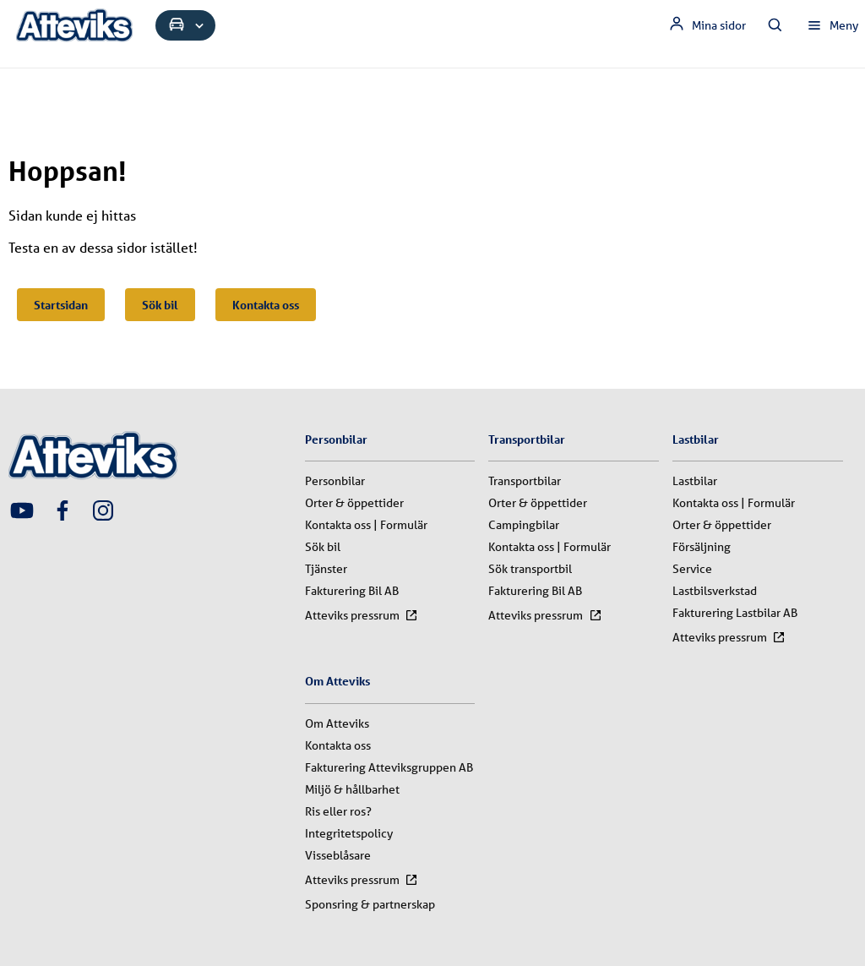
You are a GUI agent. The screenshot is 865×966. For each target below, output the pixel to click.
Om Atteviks (337, 723)
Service (692, 568)
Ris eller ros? (338, 811)
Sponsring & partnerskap (370, 904)
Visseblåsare (338, 855)
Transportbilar (524, 480)
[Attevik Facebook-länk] (62, 512)
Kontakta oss (265, 305)
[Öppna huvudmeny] (832, 25)
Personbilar (335, 480)
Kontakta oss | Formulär (366, 524)
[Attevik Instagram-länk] (103, 512)
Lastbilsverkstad (714, 590)
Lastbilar (694, 480)
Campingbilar (523, 524)
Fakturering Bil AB (352, 590)
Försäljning (701, 546)
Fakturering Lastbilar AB (734, 612)
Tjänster (326, 568)
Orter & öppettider (354, 502)
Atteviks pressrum (361, 615)
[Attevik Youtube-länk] (21, 512)
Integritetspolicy (349, 833)
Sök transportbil (530, 568)
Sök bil (160, 305)
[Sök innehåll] (775, 25)
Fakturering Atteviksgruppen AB (389, 767)
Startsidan (61, 305)
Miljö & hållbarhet (352, 789)
